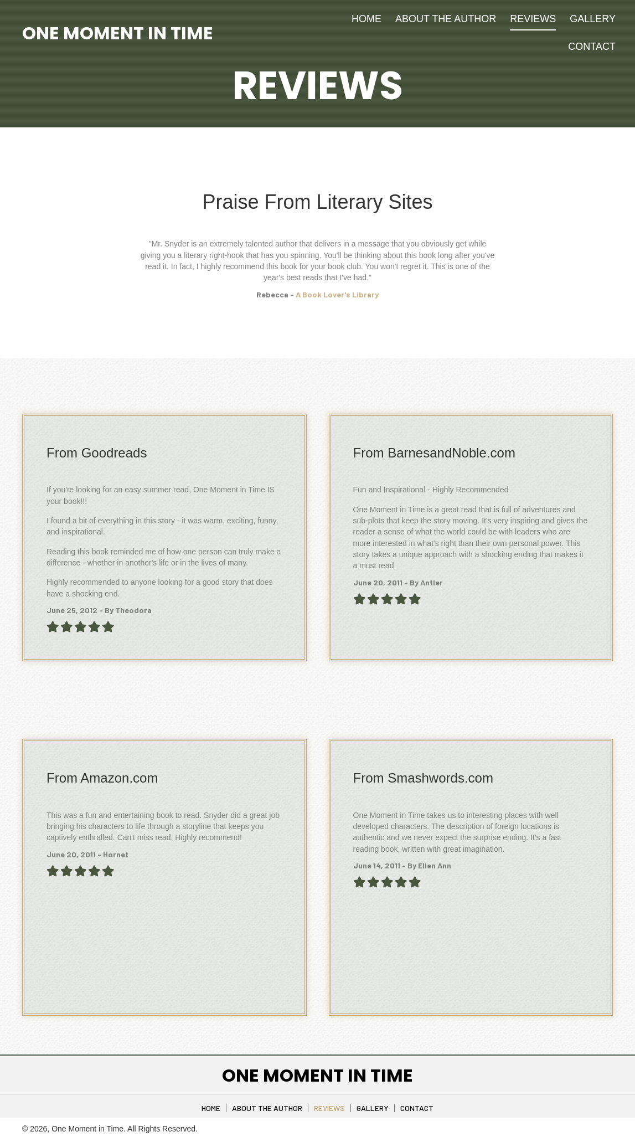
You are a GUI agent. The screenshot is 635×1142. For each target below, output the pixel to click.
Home (211, 1108)
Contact (416, 1108)
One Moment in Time (117, 32)
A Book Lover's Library (337, 294)
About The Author (267, 1108)
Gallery (373, 1108)
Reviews (329, 1108)
